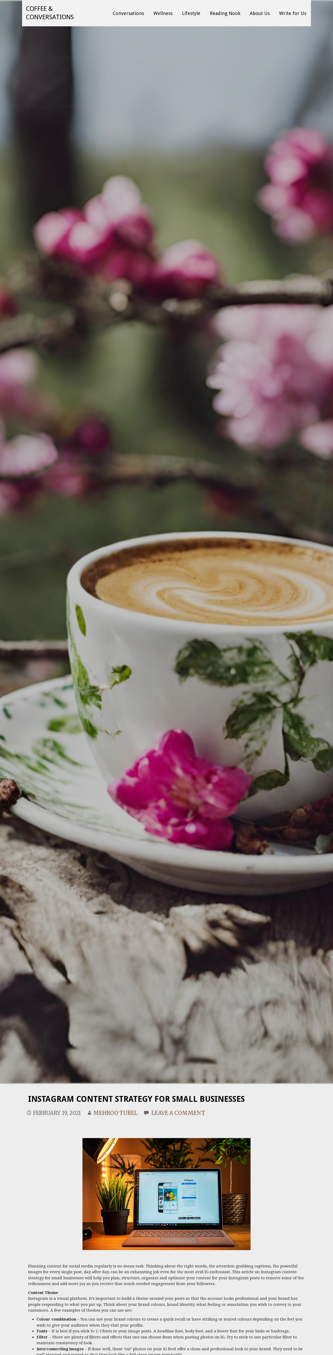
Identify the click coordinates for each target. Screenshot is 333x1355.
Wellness (163, 13)
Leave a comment (178, 1113)
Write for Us (292, 13)
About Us (260, 13)
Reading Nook (225, 13)
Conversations (128, 13)
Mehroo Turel (115, 1113)
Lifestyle (191, 13)
